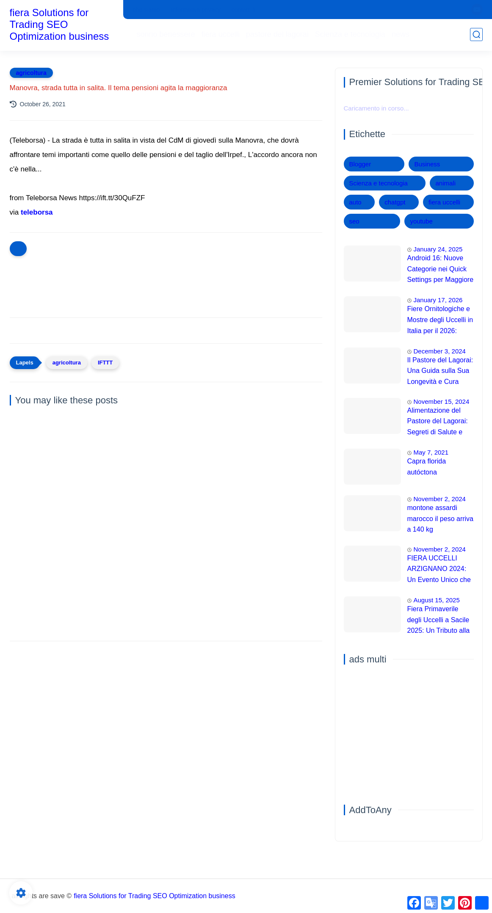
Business (427, 164)
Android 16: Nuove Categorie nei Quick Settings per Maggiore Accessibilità (440, 270)
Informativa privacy (195, 9)
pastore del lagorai (277, 34)
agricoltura (31, 72)
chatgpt (394, 202)
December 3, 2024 (440, 351)
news (400, 34)
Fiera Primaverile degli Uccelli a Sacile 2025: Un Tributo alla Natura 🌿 (438, 621)
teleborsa (37, 212)
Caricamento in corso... (376, 108)
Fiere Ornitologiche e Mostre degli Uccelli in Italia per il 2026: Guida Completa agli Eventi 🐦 (440, 321)
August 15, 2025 (437, 600)
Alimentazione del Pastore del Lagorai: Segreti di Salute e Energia (437, 422)
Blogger (360, 164)
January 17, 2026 (438, 299)
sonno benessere (166, 34)
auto (355, 202)
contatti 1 (244, 9)
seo (354, 221)
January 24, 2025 (438, 249)
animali (445, 183)
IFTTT (105, 362)
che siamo (146, 9)
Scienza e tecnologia (350, 34)
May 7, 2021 (431, 452)
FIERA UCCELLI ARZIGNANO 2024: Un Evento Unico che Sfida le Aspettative (439, 570)
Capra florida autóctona (426, 467)
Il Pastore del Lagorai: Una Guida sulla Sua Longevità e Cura (440, 370)
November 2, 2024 (440, 498)
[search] (476, 34)
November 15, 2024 (442, 401)
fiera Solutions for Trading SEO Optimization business (59, 24)
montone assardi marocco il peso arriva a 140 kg (440, 518)
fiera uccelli (221, 34)
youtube (421, 221)
